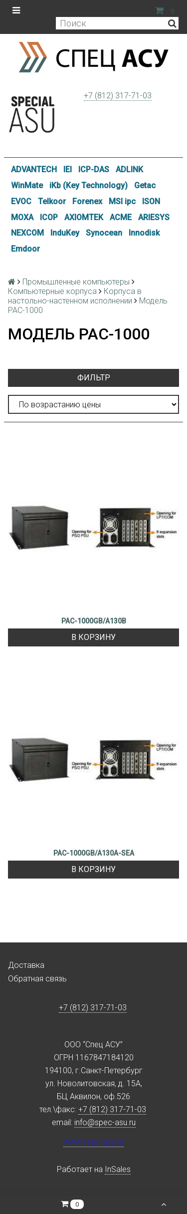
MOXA (22, 217)
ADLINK (129, 169)
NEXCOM (27, 233)
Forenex (87, 201)
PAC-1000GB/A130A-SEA (93, 853)
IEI (67, 169)
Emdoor (25, 249)
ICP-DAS (93, 169)
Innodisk (144, 233)
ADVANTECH (34, 169)
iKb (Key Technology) (88, 185)
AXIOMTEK (83, 217)
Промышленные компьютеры (76, 282)
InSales (118, 1169)
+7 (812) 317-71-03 (118, 95)
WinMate (27, 185)
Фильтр (93, 377)
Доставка (26, 965)
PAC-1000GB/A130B (93, 621)
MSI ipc (122, 201)
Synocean (104, 233)
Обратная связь (37, 978)
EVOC (21, 201)
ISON (151, 201)
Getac (145, 185)
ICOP (49, 217)
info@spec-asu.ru (105, 1122)
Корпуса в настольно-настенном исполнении (75, 296)
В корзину (93, 637)
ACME (121, 217)
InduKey (64, 233)
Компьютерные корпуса (52, 291)
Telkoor (52, 201)
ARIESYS (154, 217)
